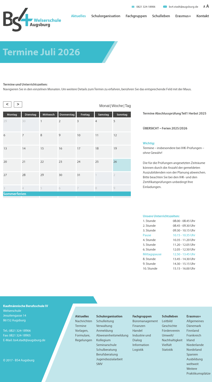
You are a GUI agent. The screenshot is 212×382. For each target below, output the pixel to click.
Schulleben (161, 15)
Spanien (192, 354)
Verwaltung (104, 326)
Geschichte (169, 326)
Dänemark (194, 326)
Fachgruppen (136, 15)
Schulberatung (106, 350)
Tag (128, 106)
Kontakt (202, 15)
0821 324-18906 (143, 6)
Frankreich (194, 335)
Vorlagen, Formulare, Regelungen (83, 335)
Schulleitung (105, 321)
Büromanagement (145, 321)
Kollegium (103, 340)
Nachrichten (83, 321)
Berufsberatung (107, 354)
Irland (191, 340)
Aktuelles (78, 15)
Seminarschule (106, 345)
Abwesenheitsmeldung (112, 335)
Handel (137, 331)
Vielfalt (167, 345)
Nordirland (194, 350)
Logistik (137, 350)
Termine (80, 326)
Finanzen (138, 326)
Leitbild (167, 321)
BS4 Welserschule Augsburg (32, 20)
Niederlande (195, 345)
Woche (117, 106)
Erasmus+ (183, 15)
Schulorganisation (105, 15)
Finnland (193, 331)
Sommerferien (14, 194)
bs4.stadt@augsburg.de (180, 6)
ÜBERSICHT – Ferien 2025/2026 (165, 128)
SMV (99, 364)
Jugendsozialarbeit (109, 359)
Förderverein (171, 331)
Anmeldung (104, 331)
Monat (104, 106)
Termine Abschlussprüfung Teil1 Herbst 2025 (174, 113)
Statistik (167, 350)
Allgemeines (195, 321)
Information (140, 345)
